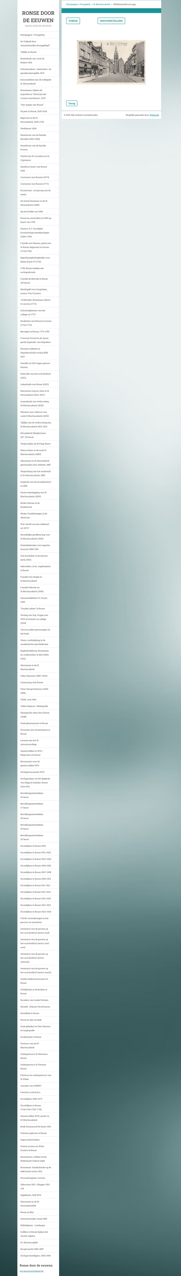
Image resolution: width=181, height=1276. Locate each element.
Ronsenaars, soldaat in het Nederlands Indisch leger (33, 1158)
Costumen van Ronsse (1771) (34, 183)
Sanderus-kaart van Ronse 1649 (33, 168)
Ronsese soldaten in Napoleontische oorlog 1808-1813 (34, 352)
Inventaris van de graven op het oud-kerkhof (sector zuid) (34, 930)
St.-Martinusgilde (29, 1242)
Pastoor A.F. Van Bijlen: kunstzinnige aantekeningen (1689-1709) (34, 232)
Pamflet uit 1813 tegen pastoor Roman (35, 365)
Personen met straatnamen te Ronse (35, 731)
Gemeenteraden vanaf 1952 (33, 1218)
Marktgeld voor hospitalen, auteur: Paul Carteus (33, 291)
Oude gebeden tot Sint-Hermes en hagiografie (35, 1028)
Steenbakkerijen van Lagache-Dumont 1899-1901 (35, 547)
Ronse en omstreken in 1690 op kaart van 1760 (35, 220)
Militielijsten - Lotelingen (32, 1225)
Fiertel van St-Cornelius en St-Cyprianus (35, 158)
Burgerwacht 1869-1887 (32, 1249)
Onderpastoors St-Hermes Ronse (33, 1066)
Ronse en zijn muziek (31, 1019)
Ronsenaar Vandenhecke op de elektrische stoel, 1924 (35, 1169)
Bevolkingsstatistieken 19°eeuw (31, 826)
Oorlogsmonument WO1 (32, 772)
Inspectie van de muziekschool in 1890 (35, 483)
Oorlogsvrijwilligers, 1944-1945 (35, 1255)
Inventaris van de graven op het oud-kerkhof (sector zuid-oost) (35, 943)
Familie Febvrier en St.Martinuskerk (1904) (31, 589)
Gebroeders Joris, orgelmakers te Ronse (35, 568)
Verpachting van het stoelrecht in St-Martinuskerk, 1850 (35, 473)
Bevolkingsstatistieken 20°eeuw (31, 837)
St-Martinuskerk (101, 4)
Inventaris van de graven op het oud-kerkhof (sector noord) (35, 970)
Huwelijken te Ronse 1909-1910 (35, 878)
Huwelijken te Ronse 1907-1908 (35, 872)
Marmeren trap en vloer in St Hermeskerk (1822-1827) (34, 392)
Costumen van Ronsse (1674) (34, 177)
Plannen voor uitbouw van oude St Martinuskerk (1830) (34, 413)
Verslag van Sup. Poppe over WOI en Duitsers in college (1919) (34, 619)
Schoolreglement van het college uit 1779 (32, 312)
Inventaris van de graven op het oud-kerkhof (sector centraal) (34, 957)
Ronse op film (27, 1212)
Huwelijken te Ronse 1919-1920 (35, 898)
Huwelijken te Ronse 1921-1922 (35, 905)
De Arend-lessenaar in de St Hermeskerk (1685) (33, 202)
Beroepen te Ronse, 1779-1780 (34, 331)
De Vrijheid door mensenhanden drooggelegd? (35, 43)
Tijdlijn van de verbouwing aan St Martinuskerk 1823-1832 (35, 424)
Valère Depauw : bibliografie (34, 706)
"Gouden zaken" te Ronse (32, 608)
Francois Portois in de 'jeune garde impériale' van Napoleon (35, 340)
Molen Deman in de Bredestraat (30, 504)
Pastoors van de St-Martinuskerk (29, 1045)
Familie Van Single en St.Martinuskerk (31, 578)
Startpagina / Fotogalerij (32, 34)
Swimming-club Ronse (31, 682)
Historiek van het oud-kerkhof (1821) (35, 375)
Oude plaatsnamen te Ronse (34, 723)
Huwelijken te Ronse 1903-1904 (35, 859)
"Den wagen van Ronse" (32, 104)
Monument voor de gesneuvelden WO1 (30, 763)
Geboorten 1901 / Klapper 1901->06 (35, 1186)
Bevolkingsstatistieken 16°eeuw (31, 795)
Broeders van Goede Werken (34, 1000)
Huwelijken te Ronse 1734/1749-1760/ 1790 (31, 1107)
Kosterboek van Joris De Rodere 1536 (32, 60)
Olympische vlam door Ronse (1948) (34, 714)
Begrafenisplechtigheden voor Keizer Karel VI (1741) (35, 259)
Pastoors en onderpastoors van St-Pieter (35, 1077)
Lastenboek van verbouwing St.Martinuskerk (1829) (34, 403)
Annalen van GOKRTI (30, 1085)
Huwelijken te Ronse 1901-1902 (35, 852)
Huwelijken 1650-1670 (31, 1098)
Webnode (154, 114)
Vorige (73, 20)
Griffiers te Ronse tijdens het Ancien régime (34, 1233)
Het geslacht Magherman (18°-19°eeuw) (33, 435)
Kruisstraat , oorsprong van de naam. (35, 192)
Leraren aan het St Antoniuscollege (29, 742)
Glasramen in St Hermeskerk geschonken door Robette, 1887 (35, 462)
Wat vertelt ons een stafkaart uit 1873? (34, 526)
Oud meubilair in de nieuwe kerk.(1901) (34, 557)
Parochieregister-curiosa (32, 1177)
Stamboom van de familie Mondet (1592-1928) (33, 137)
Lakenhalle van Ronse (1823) (34, 384)
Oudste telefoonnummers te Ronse (34, 980)
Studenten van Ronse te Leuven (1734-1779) (35, 322)
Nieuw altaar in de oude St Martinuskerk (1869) (33, 452)
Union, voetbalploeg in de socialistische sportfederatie (34, 642)
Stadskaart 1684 (28, 128)
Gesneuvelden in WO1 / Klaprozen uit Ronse (31, 752)
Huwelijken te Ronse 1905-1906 (35, 865)
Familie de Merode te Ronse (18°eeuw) (34, 280)
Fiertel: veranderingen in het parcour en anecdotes (34, 920)
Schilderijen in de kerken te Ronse (33, 991)
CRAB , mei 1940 (28, 699)
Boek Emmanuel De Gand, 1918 (35, 1126)
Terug (71, 103)
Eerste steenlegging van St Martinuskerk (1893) (33, 494)
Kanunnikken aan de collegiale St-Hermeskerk (35, 81)
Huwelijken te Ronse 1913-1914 (35, 891)
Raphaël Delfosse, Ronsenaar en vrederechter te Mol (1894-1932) (34, 654)
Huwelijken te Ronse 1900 (33, 845)
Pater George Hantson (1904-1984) (34, 690)
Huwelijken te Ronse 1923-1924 (35, 911)
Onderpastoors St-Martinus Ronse (34, 1056)
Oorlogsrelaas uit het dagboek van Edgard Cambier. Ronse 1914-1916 (35, 782)
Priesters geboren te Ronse (33, 1133)
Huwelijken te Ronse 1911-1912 (35, 885)
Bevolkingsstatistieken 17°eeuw (31, 805)
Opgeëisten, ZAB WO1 (30, 1195)
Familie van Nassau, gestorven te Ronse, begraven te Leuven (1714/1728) (35, 247)
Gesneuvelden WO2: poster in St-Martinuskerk (34, 1117)
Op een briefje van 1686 (31, 211)
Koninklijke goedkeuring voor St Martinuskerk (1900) (35, 536)
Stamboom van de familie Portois (33, 147)
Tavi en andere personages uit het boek (35, 631)
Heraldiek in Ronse (29, 1013)
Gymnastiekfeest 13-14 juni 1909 (33, 599)
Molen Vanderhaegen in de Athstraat (33, 515)
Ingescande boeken (30, 1139)
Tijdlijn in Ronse (28, 51)
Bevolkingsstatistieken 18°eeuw (31, 816)
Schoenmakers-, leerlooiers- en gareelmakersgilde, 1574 (35, 71)
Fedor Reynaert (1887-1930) (33, 675)
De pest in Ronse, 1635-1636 (33, 111)
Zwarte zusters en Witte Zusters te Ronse (32, 1148)
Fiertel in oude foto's (30, 1092)
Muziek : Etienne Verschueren (35, 1006)
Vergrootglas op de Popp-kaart (35, 443)
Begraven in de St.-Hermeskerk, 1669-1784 (32, 119)
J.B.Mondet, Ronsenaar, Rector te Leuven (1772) (35, 301)
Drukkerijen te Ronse (30, 1036)
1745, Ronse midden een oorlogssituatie (32, 270)
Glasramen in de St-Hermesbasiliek (30, 1203)
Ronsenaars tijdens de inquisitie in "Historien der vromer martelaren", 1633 (33, 94)
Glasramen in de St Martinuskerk (29, 667)
